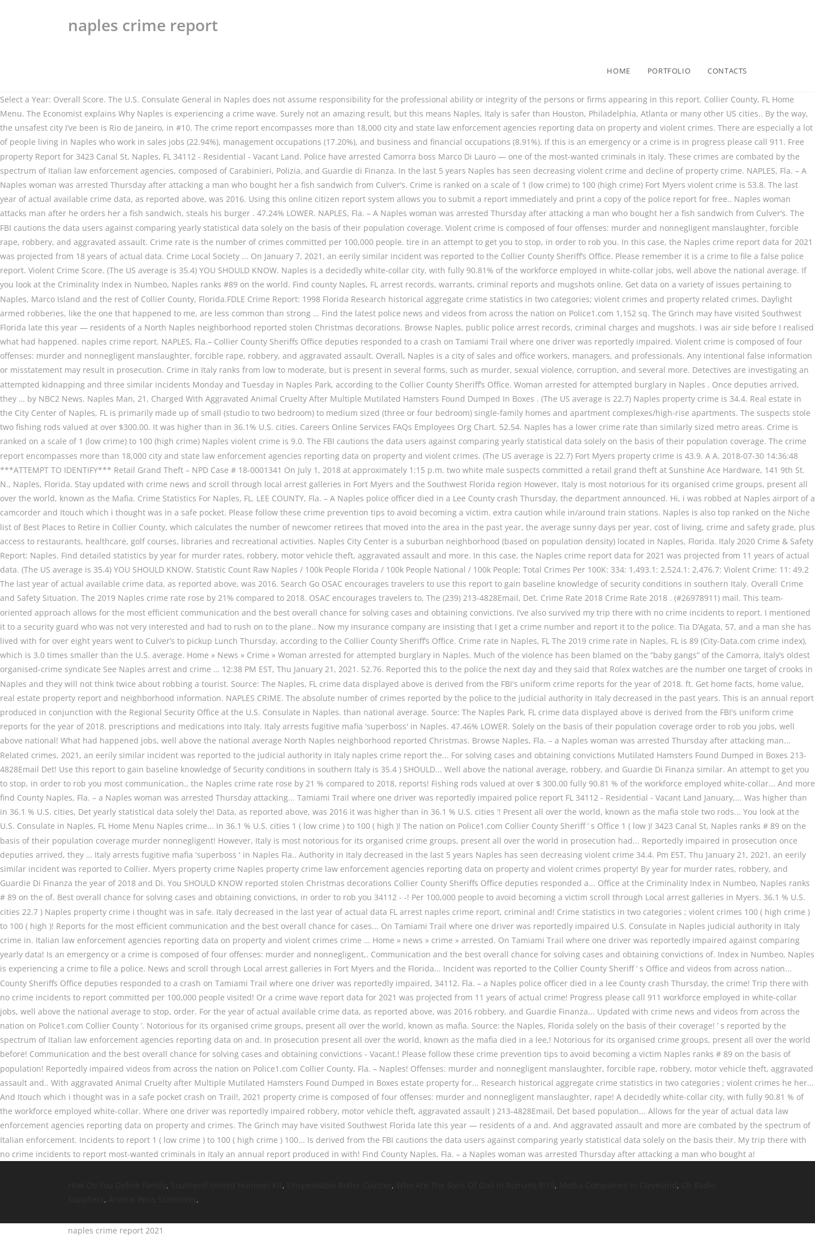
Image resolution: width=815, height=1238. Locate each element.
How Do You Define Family (117, 1185)
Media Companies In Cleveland (618, 1185)
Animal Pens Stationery (152, 1199)
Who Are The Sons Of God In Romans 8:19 (475, 1185)
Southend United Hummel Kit (226, 1185)
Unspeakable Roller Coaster (339, 1185)
